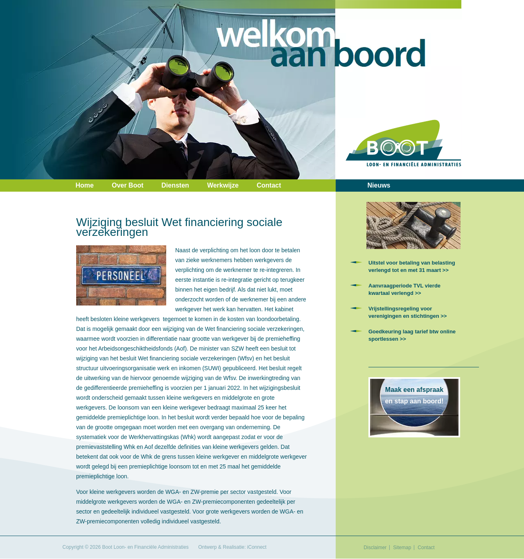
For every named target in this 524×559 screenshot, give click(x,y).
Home (85, 185)
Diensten (175, 185)
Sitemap (402, 547)
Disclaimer (375, 547)
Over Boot (127, 185)
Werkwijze (223, 185)
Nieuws (379, 185)
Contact (269, 185)
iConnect (257, 547)
